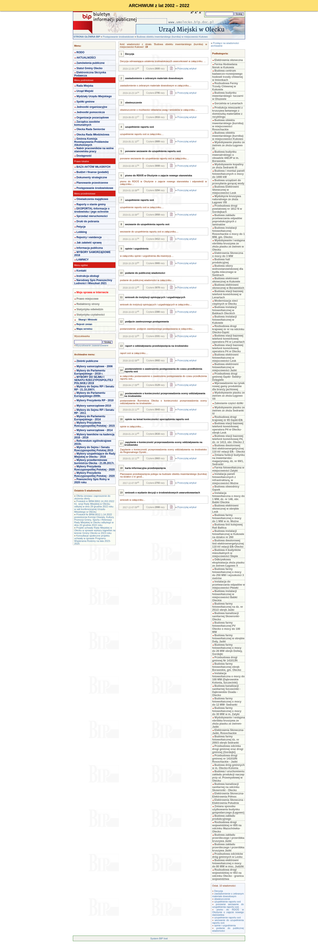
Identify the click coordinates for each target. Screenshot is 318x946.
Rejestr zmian (84, 324)
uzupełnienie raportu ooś (227, 901)
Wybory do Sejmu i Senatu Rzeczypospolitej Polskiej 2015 (93, 449)
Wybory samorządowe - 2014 (94, 430)
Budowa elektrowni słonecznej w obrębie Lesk (225, 508)
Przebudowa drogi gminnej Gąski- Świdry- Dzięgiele (227, 376)
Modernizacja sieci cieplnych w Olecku (225, 302)
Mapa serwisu (84, 328)
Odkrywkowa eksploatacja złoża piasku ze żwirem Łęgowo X (228, 562)
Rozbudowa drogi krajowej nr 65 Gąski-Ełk (227, 418)
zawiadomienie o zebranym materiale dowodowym (228, 895)
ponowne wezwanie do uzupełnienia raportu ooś (228, 905)
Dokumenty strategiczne (91, 177)
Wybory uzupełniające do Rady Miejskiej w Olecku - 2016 (94, 455)
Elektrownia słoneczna (228, 60)
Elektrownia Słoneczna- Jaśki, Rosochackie (228, 732)
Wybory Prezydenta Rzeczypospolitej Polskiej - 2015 (94, 424)
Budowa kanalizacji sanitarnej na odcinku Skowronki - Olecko (225, 787)
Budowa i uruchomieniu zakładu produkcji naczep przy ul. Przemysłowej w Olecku (228, 776)
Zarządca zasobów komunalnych (87, 123)
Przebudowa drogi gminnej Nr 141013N (225, 659)
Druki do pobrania (87, 221)
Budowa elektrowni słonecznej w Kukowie (226, 280)
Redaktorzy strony (88, 304)
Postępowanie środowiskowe (118, 36)
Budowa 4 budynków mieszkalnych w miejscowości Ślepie (226, 553)
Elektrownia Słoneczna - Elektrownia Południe (228, 801)
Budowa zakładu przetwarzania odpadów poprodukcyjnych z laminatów (227, 220)
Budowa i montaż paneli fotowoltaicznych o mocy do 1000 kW (228, 174)
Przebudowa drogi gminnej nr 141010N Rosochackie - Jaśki (225, 758)
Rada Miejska (84, 85)
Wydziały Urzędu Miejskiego (94, 96)
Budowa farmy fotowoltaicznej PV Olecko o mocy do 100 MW (226, 627)
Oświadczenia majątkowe (92, 199)
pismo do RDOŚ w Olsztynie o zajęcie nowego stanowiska (228, 912)
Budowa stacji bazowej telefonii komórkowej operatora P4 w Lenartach (228, 338)
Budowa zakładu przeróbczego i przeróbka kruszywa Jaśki (228, 838)
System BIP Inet (159, 938)
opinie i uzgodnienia (225, 925)
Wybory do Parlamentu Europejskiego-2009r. (89, 394)
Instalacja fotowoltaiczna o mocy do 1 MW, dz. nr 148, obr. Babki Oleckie (228, 497)
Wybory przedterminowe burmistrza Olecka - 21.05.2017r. (94, 462)
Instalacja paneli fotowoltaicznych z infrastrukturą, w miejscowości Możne (225, 478)
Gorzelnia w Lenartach (228, 103)
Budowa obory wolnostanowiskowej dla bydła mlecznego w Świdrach (227, 270)
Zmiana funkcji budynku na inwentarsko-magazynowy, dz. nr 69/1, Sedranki (228, 459)
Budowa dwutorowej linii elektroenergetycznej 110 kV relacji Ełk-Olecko (228, 543)
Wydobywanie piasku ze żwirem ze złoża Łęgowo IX (228, 145)
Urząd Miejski (84, 91)
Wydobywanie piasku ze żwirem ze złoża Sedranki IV (228, 410)
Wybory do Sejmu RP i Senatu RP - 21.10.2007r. (94, 388)
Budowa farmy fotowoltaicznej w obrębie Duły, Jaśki (228, 638)
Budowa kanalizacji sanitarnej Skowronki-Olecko (226, 616)
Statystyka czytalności (90, 314)
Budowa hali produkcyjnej (221, 261)
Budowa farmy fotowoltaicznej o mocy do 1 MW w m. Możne (226, 518)
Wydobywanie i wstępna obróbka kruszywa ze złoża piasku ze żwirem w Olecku (228, 245)
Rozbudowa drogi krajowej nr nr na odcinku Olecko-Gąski (228, 329)
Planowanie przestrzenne (92, 182)
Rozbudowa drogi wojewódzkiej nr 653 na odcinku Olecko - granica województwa (228, 874)
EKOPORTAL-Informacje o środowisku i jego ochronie (92, 210)
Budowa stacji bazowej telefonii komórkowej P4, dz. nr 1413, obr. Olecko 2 (228, 439)
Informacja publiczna (89, 247)
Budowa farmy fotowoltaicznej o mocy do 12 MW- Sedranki (226, 701)
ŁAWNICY (82, 259)
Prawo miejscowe (87, 298)
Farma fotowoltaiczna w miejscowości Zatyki (228, 469)
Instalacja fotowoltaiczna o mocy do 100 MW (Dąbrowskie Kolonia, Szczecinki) (228, 678)
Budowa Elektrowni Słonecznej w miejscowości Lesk (225, 189)
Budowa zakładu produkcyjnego (223, 817)
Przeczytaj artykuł (186, 68)
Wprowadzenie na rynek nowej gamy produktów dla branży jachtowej (228, 386)
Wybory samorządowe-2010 (93, 405)
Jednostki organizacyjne (91, 106)
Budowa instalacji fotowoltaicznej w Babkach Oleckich (224, 310)
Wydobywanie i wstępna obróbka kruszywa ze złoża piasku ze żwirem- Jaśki (228, 722)
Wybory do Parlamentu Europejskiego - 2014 (89, 418)
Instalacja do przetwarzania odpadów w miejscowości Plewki (228, 584)
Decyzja (218, 891)
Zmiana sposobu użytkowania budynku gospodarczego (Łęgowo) (228, 809)
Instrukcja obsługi (87, 276)
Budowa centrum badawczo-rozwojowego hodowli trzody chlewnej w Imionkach (227, 75)
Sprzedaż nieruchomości (92, 216)
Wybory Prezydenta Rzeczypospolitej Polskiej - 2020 (94, 468)
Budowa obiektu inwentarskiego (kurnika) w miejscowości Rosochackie (227, 125)
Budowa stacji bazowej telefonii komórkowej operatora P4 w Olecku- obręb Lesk (227, 428)
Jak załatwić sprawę (89, 242)
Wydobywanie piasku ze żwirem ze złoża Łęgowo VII (228, 395)
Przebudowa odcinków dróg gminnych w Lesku (227, 855)
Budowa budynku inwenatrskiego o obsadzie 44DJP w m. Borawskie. (225, 156)
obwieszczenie (222, 899)
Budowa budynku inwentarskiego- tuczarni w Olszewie (227, 96)
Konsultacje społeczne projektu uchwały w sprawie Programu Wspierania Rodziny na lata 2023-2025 (92, 539)
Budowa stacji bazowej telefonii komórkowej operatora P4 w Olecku (227, 348)
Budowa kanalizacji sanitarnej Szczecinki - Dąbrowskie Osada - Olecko (226, 690)
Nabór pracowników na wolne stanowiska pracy (94, 150)
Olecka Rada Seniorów (90, 129)
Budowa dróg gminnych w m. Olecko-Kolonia (228, 766)
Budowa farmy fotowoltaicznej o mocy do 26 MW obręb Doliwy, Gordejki (227, 649)
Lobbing (81, 232)
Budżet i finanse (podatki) (92, 172)
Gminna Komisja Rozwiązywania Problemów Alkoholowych (91, 142)
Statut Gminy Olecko (89, 68)
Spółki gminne (85, 101)
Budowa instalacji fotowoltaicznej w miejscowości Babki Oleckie (224, 596)
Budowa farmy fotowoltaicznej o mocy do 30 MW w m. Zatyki (226, 711)
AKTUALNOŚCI (86, 57)
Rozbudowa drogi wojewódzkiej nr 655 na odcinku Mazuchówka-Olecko (227, 827)
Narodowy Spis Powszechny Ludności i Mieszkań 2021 (93, 282)
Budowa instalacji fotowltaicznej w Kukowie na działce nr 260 (228, 534)
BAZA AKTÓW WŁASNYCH (93, 166)
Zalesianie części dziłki (228, 403)
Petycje (81, 226)
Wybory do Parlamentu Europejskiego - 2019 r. (89, 372)
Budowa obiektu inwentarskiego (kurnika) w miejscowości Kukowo (172, 36)
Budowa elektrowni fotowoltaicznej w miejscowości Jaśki (225, 367)
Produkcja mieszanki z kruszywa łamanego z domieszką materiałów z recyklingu (227, 112)
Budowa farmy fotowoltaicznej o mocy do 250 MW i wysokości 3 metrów (228, 573)
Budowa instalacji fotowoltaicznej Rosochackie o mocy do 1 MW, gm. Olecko (228, 232)
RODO (80, 52)
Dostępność (84, 155)
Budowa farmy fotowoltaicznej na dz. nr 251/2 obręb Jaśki (227, 606)
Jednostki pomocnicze (90, 112)
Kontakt (81, 270)
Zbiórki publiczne (87, 361)
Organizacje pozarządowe (92, 117)
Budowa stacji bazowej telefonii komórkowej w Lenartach (227, 294)
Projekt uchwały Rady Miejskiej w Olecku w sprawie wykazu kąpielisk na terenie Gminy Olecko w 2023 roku (94, 530)
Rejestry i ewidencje (89, 237)
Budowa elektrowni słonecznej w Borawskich (228, 286)
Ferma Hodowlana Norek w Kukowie (224, 66)
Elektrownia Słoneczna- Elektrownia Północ (228, 795)
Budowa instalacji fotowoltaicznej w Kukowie (224, 319)
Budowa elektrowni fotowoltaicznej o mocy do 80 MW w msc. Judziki (228, 863)
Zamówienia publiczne (90, 63)
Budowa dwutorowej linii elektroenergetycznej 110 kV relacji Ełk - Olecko (228, 448)
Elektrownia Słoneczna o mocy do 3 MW (227, 254)
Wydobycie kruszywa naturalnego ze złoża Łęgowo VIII (226, 199)
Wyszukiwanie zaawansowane (92, 345)
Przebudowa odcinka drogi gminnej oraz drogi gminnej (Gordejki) (227, 749)
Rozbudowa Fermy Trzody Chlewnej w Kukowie (225, 86)
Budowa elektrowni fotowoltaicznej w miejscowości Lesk (225, 357)
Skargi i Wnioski (87, 319)
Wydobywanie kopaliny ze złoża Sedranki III (228, 166)
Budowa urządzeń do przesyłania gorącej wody (228, 182)
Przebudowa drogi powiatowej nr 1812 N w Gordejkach (227, 208)
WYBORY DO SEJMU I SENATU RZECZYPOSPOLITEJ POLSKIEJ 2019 (93, 380)
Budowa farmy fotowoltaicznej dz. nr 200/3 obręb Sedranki (225, 739)
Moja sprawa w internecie (92, 292)
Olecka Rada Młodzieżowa (92, 134)
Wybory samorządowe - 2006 (94, 366)
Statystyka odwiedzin (89, 309)
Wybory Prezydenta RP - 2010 (95, 400)
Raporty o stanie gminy (91, 204)
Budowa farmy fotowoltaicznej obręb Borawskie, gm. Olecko (226, 667)
